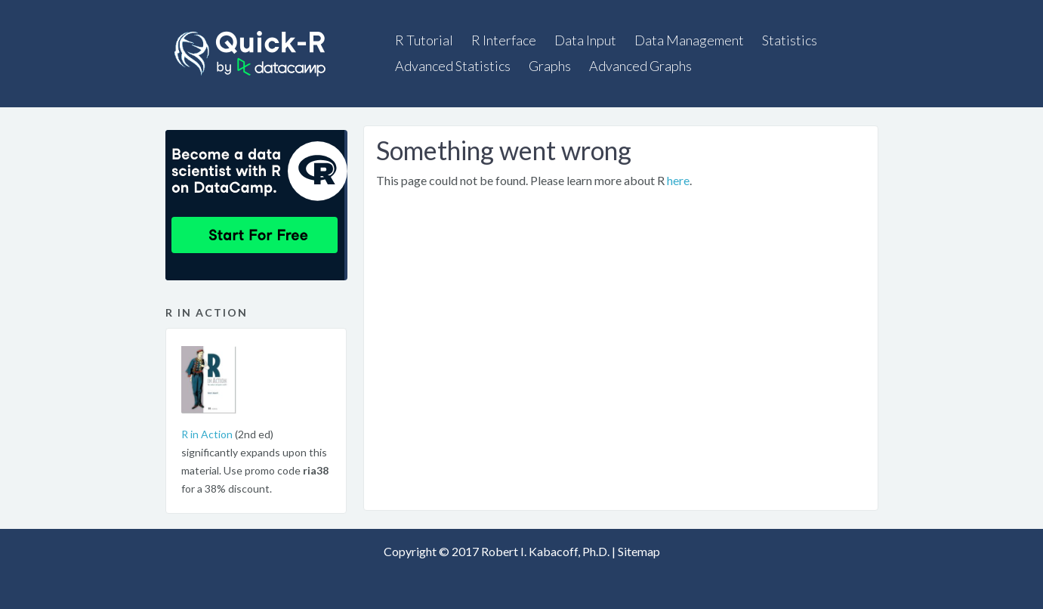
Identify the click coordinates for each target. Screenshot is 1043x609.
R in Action (207, 434)
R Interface (503, 40)
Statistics (789, 40)
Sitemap (639, 551)
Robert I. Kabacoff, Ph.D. (545, 551)
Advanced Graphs (640, 65)
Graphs (550, 65)
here (678, 180)
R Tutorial (424, 40)
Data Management (689, 40)
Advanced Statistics (453, 65)
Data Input (585, 40)
